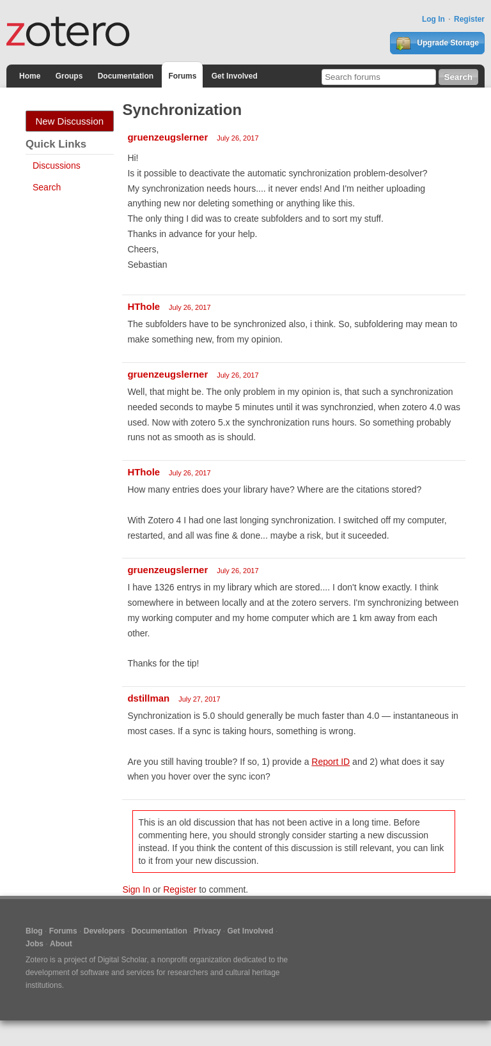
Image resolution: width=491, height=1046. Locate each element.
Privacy (207, 931)
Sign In (136, 889)
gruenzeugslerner (167, 137)
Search (47, 187)
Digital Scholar (122, 959)
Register (469, 19)
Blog (34, 931)
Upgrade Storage (437, 43)
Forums (182, 76)
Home (29, 76)
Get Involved (235, 76)
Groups (69, 76)
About (61, 943)
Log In (433, 19)
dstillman (148, 698)
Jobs (34, 943)
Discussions (57, 165)
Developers (104, 931)
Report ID (330, 762)
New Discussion (69, 121)
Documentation (125, 76)
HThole (143, 306)
